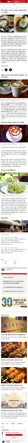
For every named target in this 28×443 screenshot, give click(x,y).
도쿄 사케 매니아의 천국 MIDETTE (13, 287)
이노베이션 (20, 423)
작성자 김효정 (4, 66)
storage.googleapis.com (6, 34)
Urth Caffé (13, 105)
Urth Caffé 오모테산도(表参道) (9, 237)
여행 (3, 423)
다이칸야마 (21, 111)
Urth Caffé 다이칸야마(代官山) (9, 247)
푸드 (7, 423)
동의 (14, 435)
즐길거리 (13, 423)
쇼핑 (3, 427)
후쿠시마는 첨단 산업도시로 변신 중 (13, 291)
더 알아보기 (14, 438)
